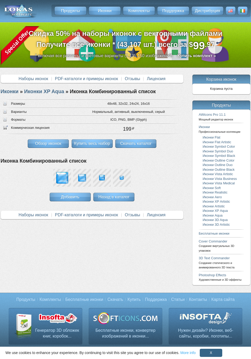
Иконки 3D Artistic (216, 225)
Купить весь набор (92, 143)
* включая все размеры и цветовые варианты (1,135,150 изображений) (125, 55)
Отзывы (132, 78)
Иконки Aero (212, 197)
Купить (134, 299)
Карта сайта (223, 299)
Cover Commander (216, 245)
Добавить (70, 197)
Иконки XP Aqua (44, 91)
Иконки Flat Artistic (217, 142)
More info (188, 353)
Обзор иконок (48, 143)
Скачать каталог (136, 143)
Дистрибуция (207, 10)
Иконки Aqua (213, 215)
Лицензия (156, 78)
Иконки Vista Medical (219, 183)
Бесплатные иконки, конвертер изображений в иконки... (125, 333)
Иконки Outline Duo (217, 165)
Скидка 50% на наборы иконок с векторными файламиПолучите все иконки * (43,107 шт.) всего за (126, 40)
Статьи (178, 299)
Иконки (104, 10)
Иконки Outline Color (219, 160)
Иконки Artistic (214, 206)
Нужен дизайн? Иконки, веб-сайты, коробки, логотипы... (205, 333)
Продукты (70, 10)
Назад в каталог (113, 197)
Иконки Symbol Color (219, 146)
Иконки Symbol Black (219, 156)
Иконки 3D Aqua (215, 220)
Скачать (115, 299)
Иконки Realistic (215, 192)
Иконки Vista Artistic (218, 174)
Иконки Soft (212, 188)
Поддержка (173, 10)
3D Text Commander (217, 262)
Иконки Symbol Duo (218, 151)
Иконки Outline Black (219, 170)
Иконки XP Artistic (216, 201)
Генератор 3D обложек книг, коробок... (57, 333)
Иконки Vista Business (220, 179)
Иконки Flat (211, 137)
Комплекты (139, 10)
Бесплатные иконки (214, 233)
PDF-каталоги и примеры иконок (86, 78)
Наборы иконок (33, 78)
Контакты (198, 299)
